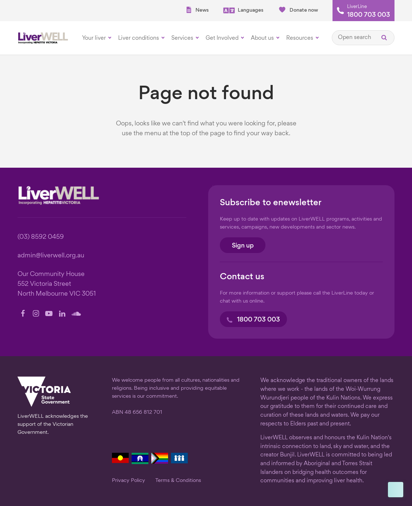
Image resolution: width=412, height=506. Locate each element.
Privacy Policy (128, 480)
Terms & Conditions (178, 480)
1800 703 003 (368, 15)
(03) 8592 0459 (41, 237)
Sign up (243, 246)
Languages (243, 10)
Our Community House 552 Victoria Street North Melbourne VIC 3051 (57, 284)
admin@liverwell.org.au (51, 256)
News (197, 10)
